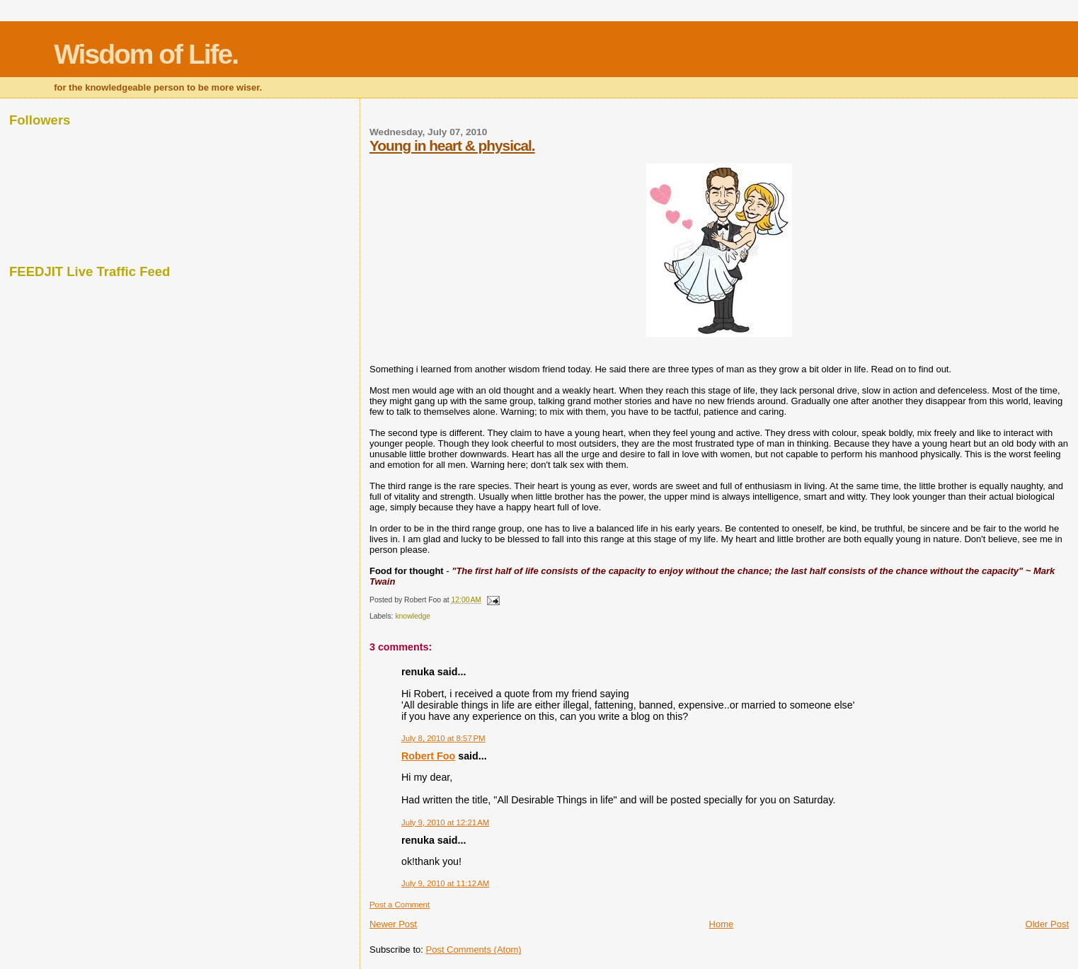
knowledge (412, 616)
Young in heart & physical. (452, 145)
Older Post (1047, 924)
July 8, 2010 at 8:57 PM (443, 738)
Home (721, 924)
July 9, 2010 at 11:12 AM (445, 883)
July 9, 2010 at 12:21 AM (445, 822)
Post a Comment (399, 904)
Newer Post (393, 924)
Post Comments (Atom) (473, 949)
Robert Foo (428, 756)
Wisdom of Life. (146, 54)
